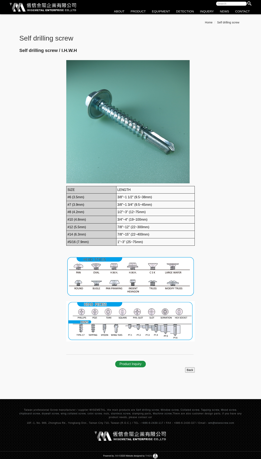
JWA (117, 456)
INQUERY (207, 11)
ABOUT (119, 11)
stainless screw (120, 413)
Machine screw (162, 413)
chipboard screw (29, 413)
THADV (148, 456)
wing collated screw (73, 413)
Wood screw (228, 409)
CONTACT (242, 11)
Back (190, 370)
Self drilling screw (228, 22)
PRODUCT (138, 11)
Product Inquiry (130, 364)
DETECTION (185, 11)
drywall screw (50, 413)
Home (208, 22)
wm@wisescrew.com (221, 423)
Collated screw (189, 409)
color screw (94, 413)
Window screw (170, 409)
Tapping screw (210, 409)
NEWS (224, 11)
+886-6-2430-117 (153, 423)
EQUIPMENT (161, 11)
